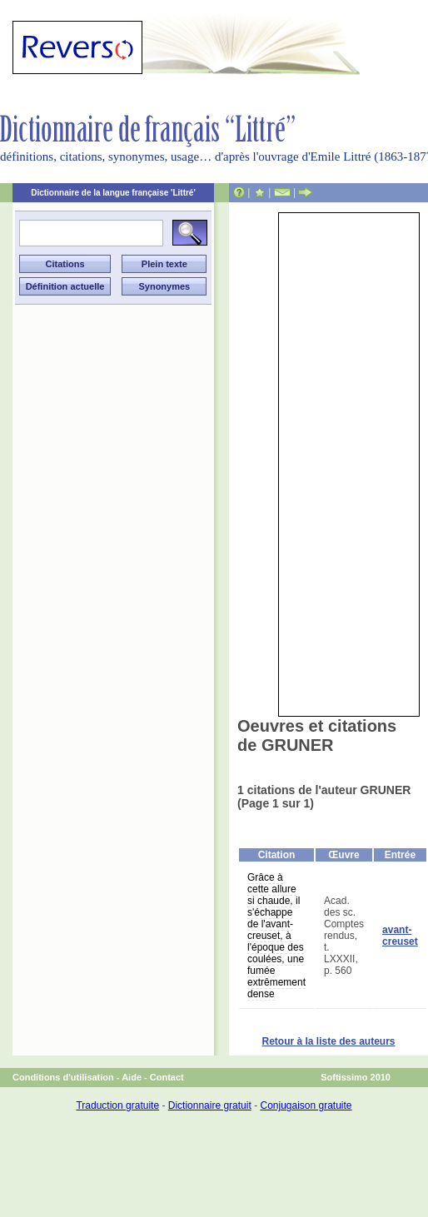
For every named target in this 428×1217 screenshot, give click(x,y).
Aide (132, 1077)
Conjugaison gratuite (305, 1105)
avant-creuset (400, 935)
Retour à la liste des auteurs (328, 1041)
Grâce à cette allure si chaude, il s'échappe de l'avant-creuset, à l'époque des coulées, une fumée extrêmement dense (276, 936)
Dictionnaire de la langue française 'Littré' (113, 192)
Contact (167, 1077)
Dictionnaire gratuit (209, 1105)
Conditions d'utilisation (63, 1077)
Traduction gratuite (117, 1105)
